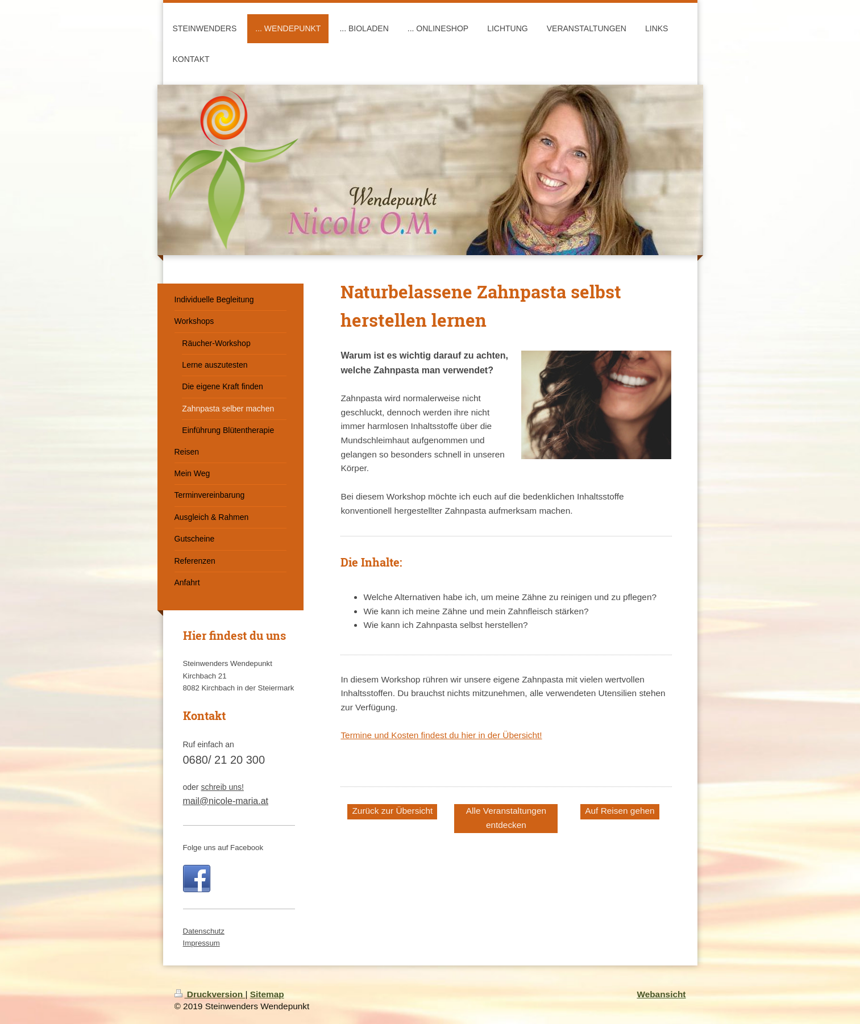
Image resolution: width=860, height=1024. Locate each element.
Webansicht (661, 994)
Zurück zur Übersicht (392, 810)
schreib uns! (222, 787)
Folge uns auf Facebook (223, 847)
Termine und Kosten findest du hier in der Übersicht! (441, 735)
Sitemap (267, 994)
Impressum (201, 943)
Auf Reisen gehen (619, 810)
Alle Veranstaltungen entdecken (506, 818)
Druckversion (210, 994)
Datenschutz (204, 931)
